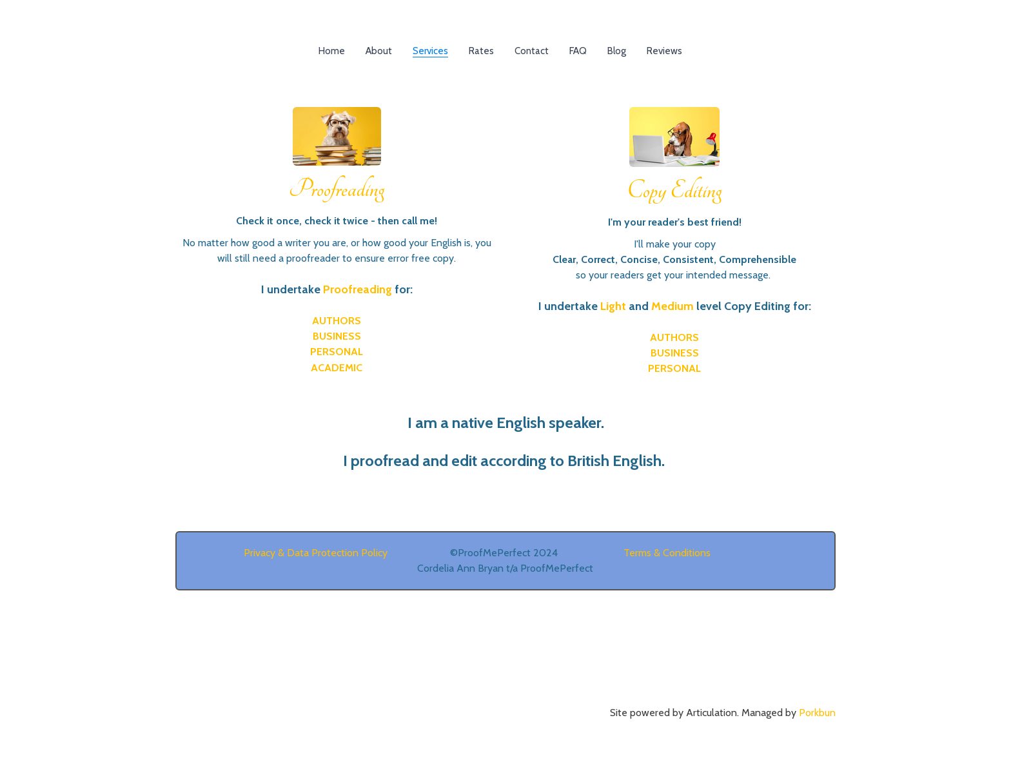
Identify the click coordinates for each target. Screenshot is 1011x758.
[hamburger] (118, 20)
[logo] (505, 22)
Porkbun (817, 712)
